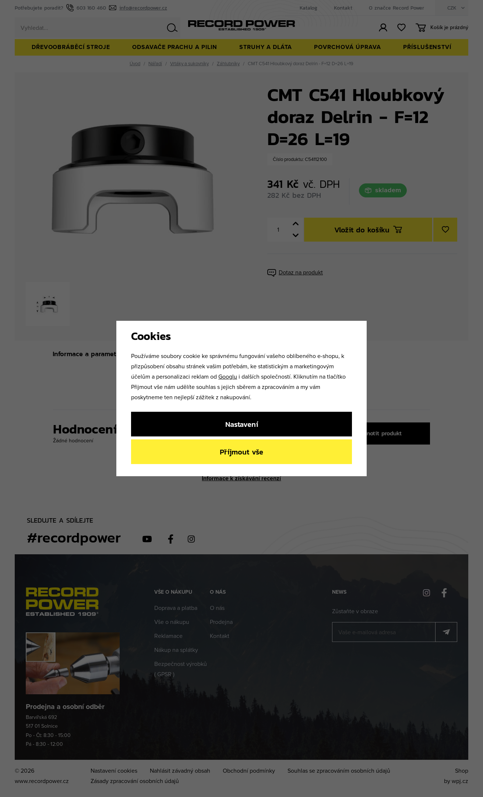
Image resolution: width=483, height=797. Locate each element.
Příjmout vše (241, 451)
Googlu (227, 376)
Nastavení (241, 424)
